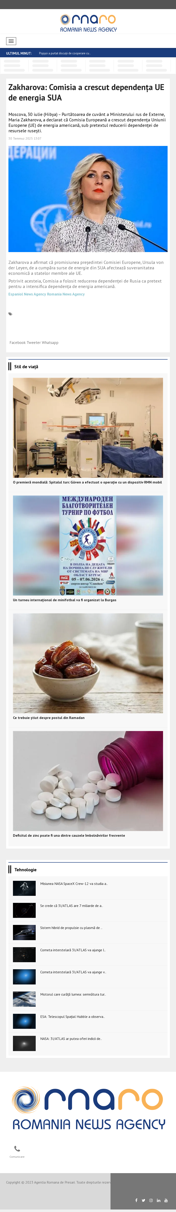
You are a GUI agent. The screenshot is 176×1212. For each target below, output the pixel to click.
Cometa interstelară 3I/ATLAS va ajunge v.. (73, 972)
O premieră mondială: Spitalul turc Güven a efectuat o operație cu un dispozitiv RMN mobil (87, 482)
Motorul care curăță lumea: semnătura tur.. (73, 994)
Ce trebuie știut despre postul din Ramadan (49, 717)
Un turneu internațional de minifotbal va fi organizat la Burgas (64, 600)
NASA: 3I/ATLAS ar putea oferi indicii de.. (71, 1038)
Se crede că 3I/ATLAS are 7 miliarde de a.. (71, 905)
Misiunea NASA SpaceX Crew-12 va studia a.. (74, 883)
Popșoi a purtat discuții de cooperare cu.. (65, 53)
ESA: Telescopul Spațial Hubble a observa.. (72, 1016)
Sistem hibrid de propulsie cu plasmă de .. (71, 927)
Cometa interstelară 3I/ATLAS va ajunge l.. (73, 950)
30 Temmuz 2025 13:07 (24, 138)
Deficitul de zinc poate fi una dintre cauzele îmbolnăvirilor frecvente (69, 835)
